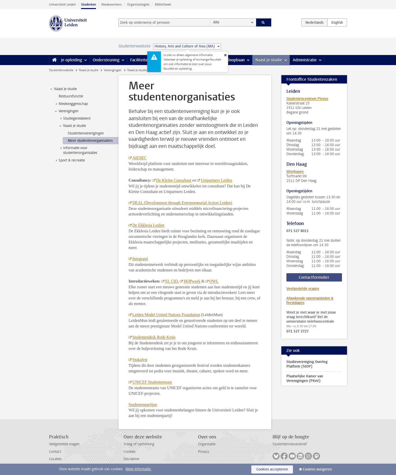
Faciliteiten (140, 60)
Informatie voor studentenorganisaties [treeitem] (77, 150)
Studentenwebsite (61, 70)
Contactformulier (314, 277)
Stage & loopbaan (229, 60)
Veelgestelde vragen (302, 288)
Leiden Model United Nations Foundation (166, 315)
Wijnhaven (295, 171)
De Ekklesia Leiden (148, 225)
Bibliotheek (163, 4)
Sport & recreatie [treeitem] (69, 160)
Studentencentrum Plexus (307, 98)
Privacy (203, 451)
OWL (213, 281)
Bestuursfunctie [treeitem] (71, 96)
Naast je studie (268, 60)
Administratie (305, 60)
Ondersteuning (106, 60)
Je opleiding (71, 60)
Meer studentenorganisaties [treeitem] (90, 140)
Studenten (88, 4)
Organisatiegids (138, 4)
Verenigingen (112, 70)
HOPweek (192, 281)
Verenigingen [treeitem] (66, 111)
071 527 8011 (297, 231)
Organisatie (206, 444)
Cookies (129, 451)
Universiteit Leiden (62, 4)
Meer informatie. (139, 469)
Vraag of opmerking (138, 444)
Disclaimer (131, 459)
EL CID (171, 281)
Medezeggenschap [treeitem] (71, 103)
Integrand (140, 259)
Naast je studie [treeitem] (63, 89)
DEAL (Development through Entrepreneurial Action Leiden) (182, 203)
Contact (55, 451)
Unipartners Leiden (216, 180)
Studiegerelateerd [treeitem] (74, 118)
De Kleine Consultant (173, 180)
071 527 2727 (297, 331)
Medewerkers (111, 4)
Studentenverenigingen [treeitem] (86, 133)
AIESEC (139, 158)
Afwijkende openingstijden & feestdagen (309, 300)
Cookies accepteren (272, 469)
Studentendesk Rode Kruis (154, 337)
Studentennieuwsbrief (290, 444)
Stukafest (139, 359)
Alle (216, 22)
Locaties (55, 459)
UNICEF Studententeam (152, 382)
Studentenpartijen (143, 404)
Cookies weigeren (317, 469)
